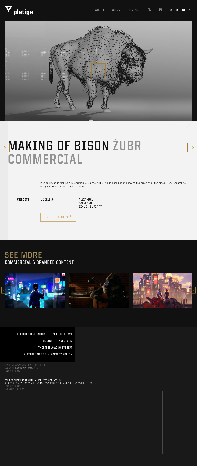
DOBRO (47, 341)
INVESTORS (65, 341)
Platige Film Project (32, 334)
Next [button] (192, 290)
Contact (134, 10)
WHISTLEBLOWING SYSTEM (55, 347)
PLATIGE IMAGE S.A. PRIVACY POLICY (48, 354)
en (149, 10)
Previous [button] (4, 290)
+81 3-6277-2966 (12, 371)
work (116, 10)
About (99, 10)
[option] (35, 290)
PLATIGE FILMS (62, 334)
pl (161, 10)
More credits (59, 216)
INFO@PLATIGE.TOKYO (15, 389)
